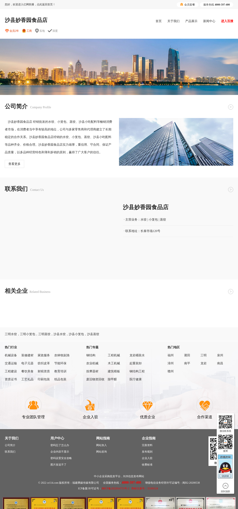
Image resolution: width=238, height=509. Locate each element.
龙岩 (203, 363)
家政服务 (44, 355)
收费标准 (147, 464)
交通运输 (11, 363)
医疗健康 (135, 379)
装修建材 (27, 355)
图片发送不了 (58, 464)
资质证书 (11, 379)
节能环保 (60, 363)
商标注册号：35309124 (144, 488)
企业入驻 (147, 458)
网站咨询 (101, 451)
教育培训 (60, 371)
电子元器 (27, 363)
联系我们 (10, 451)
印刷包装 (44, 379)
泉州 (220, 355)
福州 (171, 355)
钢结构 (90, 355)
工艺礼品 (27, 379)
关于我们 (173, 21)
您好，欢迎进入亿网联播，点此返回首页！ (30, 4)
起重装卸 (135, 363)
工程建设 (11, 371)
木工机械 (114, 363)
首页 (159, 21)
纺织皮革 (44, 363)
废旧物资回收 (95, 379)
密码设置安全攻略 (61, 458)
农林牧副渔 (61, 355)
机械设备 (11, 355)
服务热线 (216, 4)
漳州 (171, 363)
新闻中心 (209, 21)
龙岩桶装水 (137, 355)
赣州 (171, 371)
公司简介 (10, 445)
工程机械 (114, 355)
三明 (203, 355)
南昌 (220, 363)
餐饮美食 (27, 371)
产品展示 (191, 21)
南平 (187, 363)
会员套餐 (187, 4)
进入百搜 (227, 21)
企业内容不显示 (59, 451)
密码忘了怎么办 (59, 445)
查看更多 (14, 163)
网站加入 (101, 445)
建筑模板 (114, 371)
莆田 (187, 355)
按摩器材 (92, 371)
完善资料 (147, 445)
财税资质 (44, 371)
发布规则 (147, 451)
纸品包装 (60, 379)
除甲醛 (112, 379)
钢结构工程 (137, 371)
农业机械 (92, 363)
